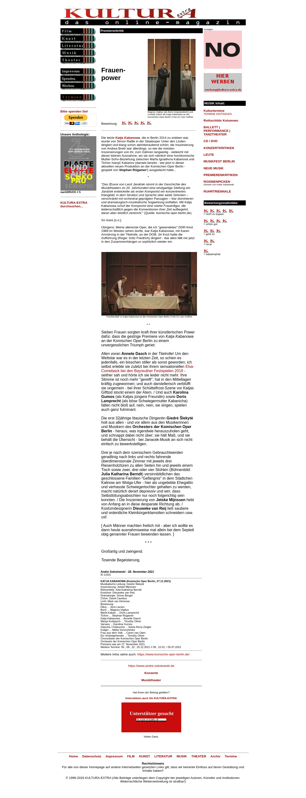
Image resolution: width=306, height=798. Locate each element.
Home (73, 756)
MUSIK (182, 756)
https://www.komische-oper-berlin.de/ (163, 654)
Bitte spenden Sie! (74, 111)
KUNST (144, 756)
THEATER (198, 756)
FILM (131, 756)
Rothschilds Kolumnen (221, 120)
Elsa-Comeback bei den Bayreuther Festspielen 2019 (147, 368)
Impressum (114, 756)
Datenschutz (91, 756)
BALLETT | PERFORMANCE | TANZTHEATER (217, 130)
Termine (231, 756)
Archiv (215, 756)
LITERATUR (163, 756)
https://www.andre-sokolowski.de (151, 666)
